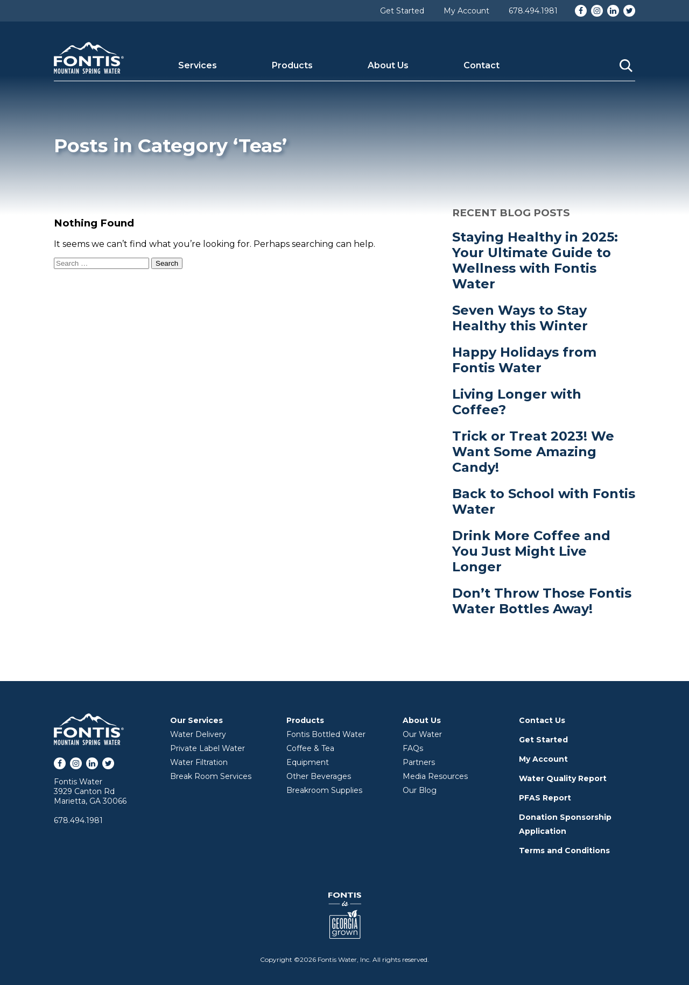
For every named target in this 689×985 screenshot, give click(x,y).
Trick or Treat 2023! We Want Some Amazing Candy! (533, 451)
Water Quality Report (563, 778)
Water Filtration (199, 762)
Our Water (422, 734)
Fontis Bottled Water (325, 734)
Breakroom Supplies (324, 790)
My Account (466, 11)
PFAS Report (545, 798)
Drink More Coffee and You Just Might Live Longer (531, 551)
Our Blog (420, 790)
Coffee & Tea (310, 748)
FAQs (413, 748)
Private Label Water (207, 748)
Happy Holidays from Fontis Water (524, 359)
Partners (419, 762)
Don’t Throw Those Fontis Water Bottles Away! (541, 600)
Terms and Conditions (564, 850)
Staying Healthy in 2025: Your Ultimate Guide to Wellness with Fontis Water (535, 260)
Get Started (402, 11)
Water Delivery (198, 734)
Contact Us (542, 720)
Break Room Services (210, 776)
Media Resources (435, 776)
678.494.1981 (533, 11)
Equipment (307, 762)
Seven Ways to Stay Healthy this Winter (520, 318)
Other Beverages (318, 776)
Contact (481, 65)
